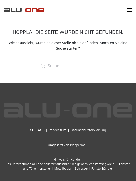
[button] (129, 10)
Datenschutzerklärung (88, 130)
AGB (41, 130)
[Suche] (68, 66)
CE (32, 130)
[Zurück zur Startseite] (24, 10)
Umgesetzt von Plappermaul (68, 145)
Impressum (57, 130)
